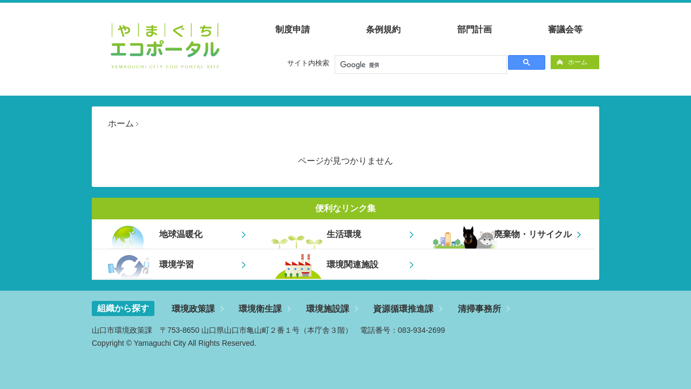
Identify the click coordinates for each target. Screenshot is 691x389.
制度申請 (292, 29)
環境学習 (176, 264)
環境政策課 (193, 308)
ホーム (577, 62)
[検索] (419, 65)
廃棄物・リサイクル (533, 234)
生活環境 (344, 234)
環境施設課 (327, 308)
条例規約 (383, 29)
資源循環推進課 (403, 308)
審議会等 (565, 29)
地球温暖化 (180, 234)
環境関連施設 (352, 264)
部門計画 (474, 29)
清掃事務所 (479, 308)
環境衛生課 (260, 308)
